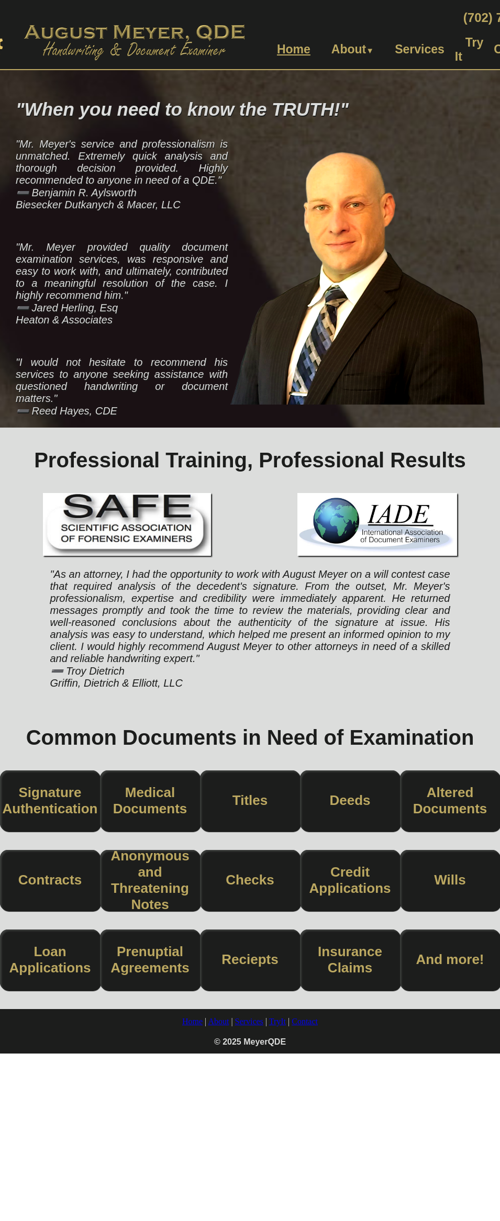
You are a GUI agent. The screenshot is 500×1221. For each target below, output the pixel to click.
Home (293, 49)
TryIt (277, 1021)
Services (420, 49)
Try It (469, 49)
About (352, 49)
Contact (305, 1021)
